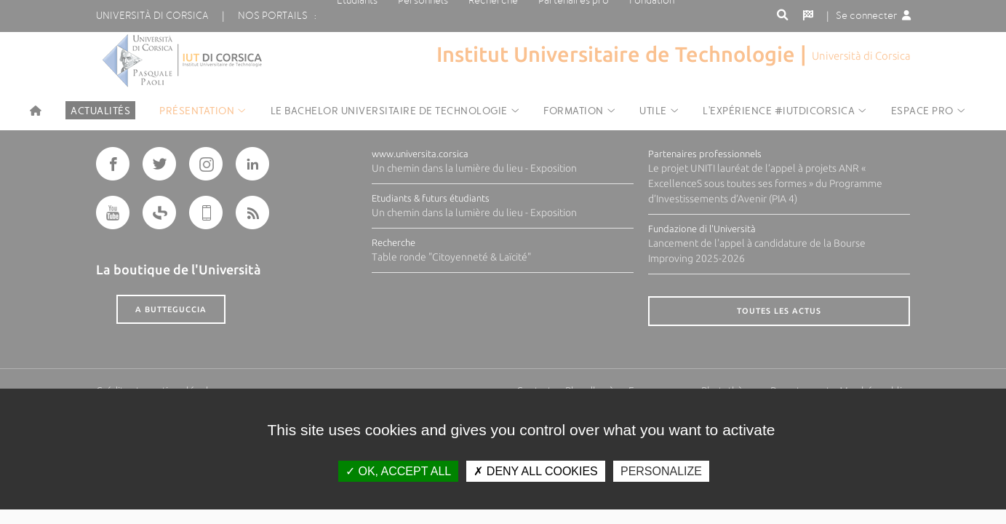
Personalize (661, 471)
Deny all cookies (535, 471)
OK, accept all (398, 471)
